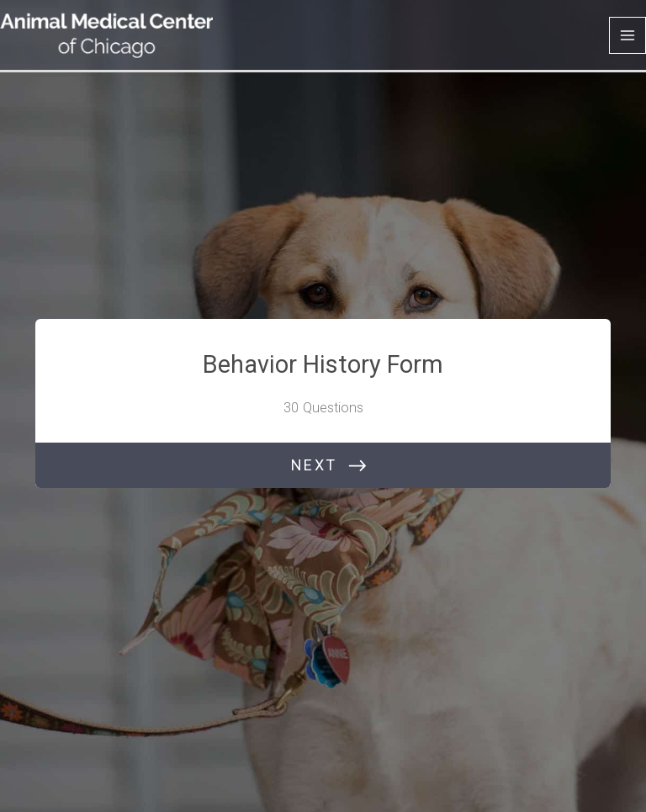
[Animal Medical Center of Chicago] (106, 34)
